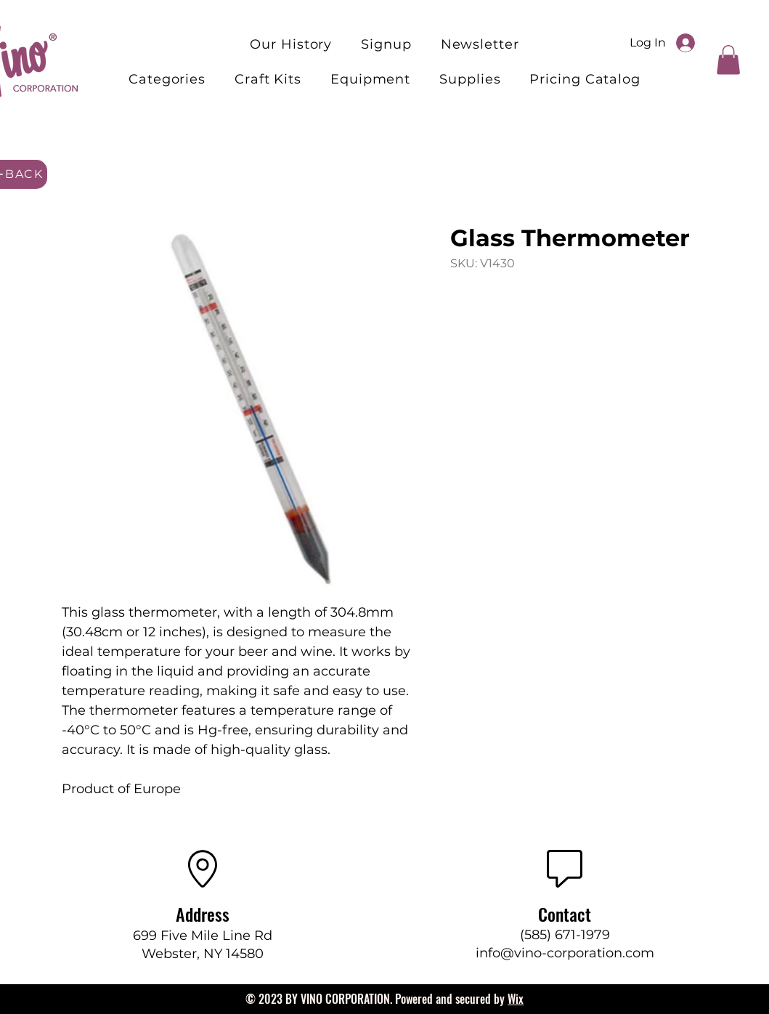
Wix (516, 998)
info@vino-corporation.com (565, 953)
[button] (268, 79)
